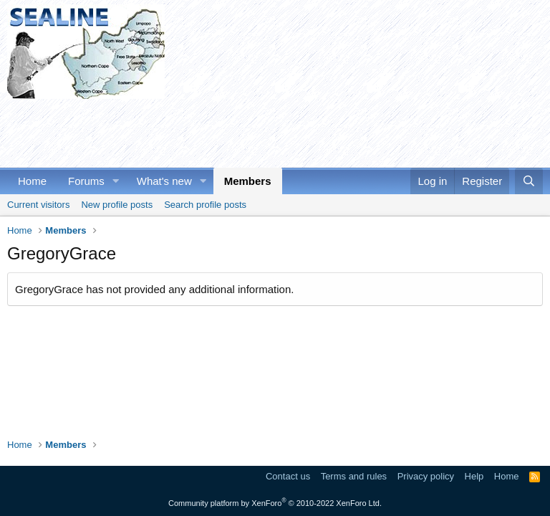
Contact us (288, 476)
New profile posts (117, 204)
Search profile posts (205, 204)
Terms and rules (354, 476)
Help (474, 476)
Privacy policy (425, 476)
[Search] (529, 181)
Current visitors (38, 204)
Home (32, 181)
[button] (116, 181)
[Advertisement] (268, 131)
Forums (86, 181)
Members (247, 181)
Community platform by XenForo (275, 503)
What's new (164, 181)
